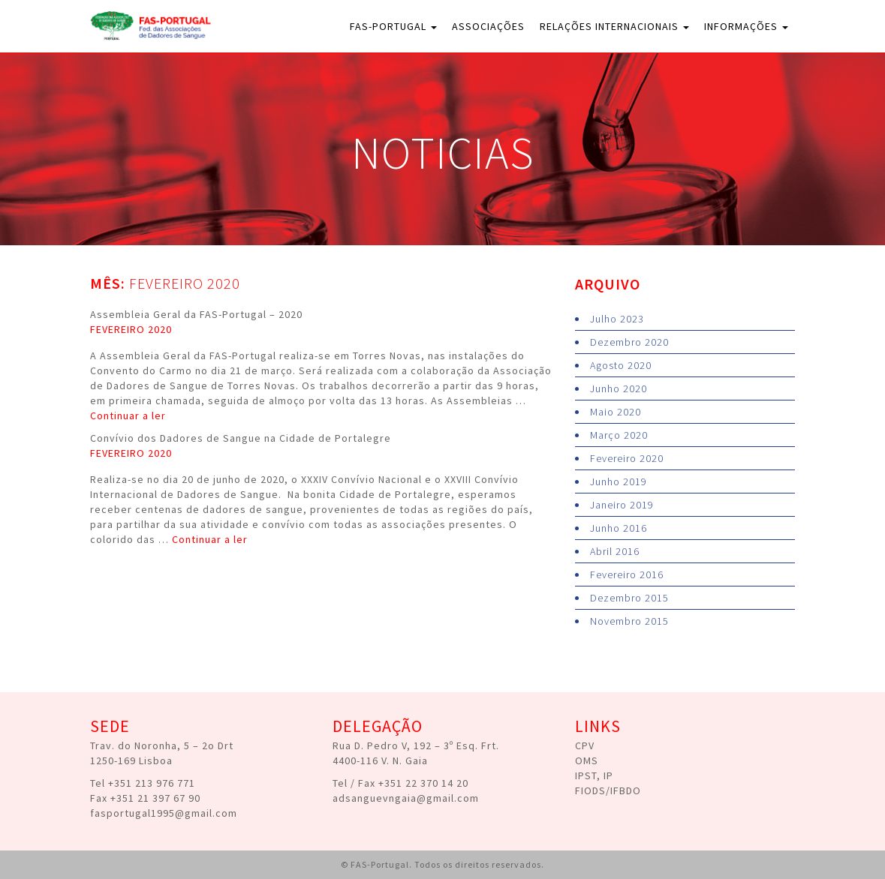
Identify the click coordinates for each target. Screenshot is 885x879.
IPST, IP (594, 775)
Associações (488, 26)
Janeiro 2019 (622, 505)
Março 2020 (619, 435)
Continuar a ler (128, 415)
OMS (586, 760)
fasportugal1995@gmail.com (163, 813)
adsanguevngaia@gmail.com (406, 798)
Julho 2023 (617, 319)
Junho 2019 (618, 481)
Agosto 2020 (621, 365)
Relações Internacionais (614, 26)
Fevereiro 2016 (627, 574)
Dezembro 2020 (629, 342)
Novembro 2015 (629, 621)
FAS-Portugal (393, 26)
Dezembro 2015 (629, 597)
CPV (585, 745)
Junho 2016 (618, 528)
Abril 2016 (615, 551)
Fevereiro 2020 (627, 458)
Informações (746, 26)
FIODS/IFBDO (608, 790)
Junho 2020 (618, 388)
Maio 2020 (615, 411)
